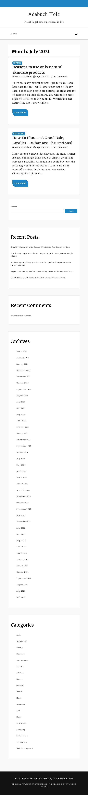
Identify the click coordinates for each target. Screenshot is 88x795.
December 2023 (24, 490)
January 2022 (23, 566)
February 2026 (23, 358)
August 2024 (22, 452)
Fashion (20, 666)
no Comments (59, 76)
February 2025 (23, 427)
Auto (19, 635)
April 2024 (21, 471)
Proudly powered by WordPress (30, 784)
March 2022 (22, 553)
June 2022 (21, 534)
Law (18, 710)
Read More (20, 112)
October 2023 (23, 503)
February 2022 (23, 559)
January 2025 (23, 433)
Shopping (18, 134)
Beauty (17, 63)
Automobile (22, 641)
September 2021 (24, 578)
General (20, 685)
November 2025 (24, 377)
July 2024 (21, 458)
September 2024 (24, 446)
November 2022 (24, 521)
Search (14, 207)
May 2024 (21, 465)
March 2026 (22, 351)
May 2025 (21, 414)
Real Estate (22, 723)
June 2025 (21, 408)
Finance (20, 673)
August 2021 (22, 585)
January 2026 (23, 364)
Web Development (25, 748)
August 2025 (22, 395)
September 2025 (24, 389)
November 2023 (24, 496)
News (19, 717)
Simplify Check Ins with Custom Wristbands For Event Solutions (40, 247)
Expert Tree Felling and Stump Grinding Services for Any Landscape (42, 271)
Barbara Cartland (22, 76)
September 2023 (24, 509)
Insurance (21, 704)
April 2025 (21, 421)
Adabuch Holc (44, 14)
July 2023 (21, 515)
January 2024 (23, 484)
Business (21, 654)
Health (19, 692)
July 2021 (21, 591)
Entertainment (23, 660)
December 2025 (24, 370)
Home (19, 698)
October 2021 (23, 572)
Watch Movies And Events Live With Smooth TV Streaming (38, 278)
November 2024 (24, 440)
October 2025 (23, 383)
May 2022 (21, 540)
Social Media (23, 736)
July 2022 (21, 528)
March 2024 (22, 477)
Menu (14, 34)
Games (20, 679)
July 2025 (21, 402)
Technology (22, 742)
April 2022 (21, 547)
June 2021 (21, 597)
